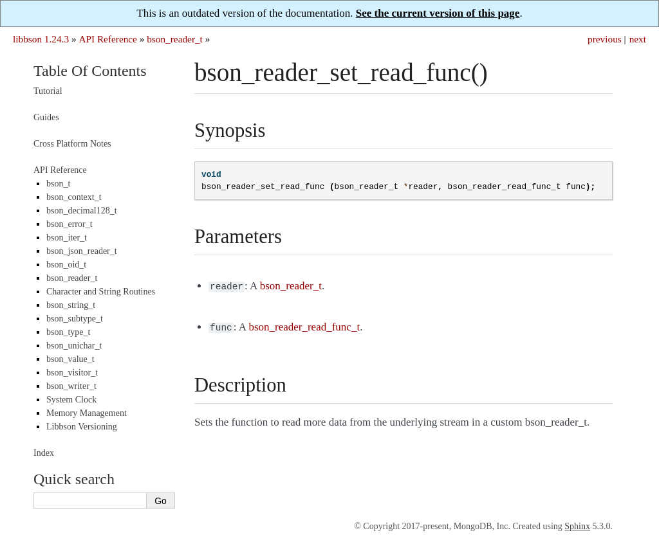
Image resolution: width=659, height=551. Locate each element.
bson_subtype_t (74, 318)
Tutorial (47, 91)
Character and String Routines (100, 291)
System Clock (71, 399)
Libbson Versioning (81, 426)
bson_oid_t (66, 264)
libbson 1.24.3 (41, 38)
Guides (46, 117)
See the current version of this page (438, 13)
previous (605, 38)
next (637, 38)
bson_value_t (70, 359)
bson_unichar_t (74, 345)
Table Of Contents (90, 70)
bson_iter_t (66, 237)
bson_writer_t (71, 386)
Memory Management (86, 413)
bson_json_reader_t (81, 251)
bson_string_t (70, 305)
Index (43, 453)
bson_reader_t (175, 38)
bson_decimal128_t (81, 210)
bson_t (58, 183)
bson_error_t (69, 224)
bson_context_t (74, 197)
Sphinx (577, 526)
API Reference (107, 38)
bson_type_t (68, 332)
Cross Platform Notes (72, 144)
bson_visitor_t (72, 372)
